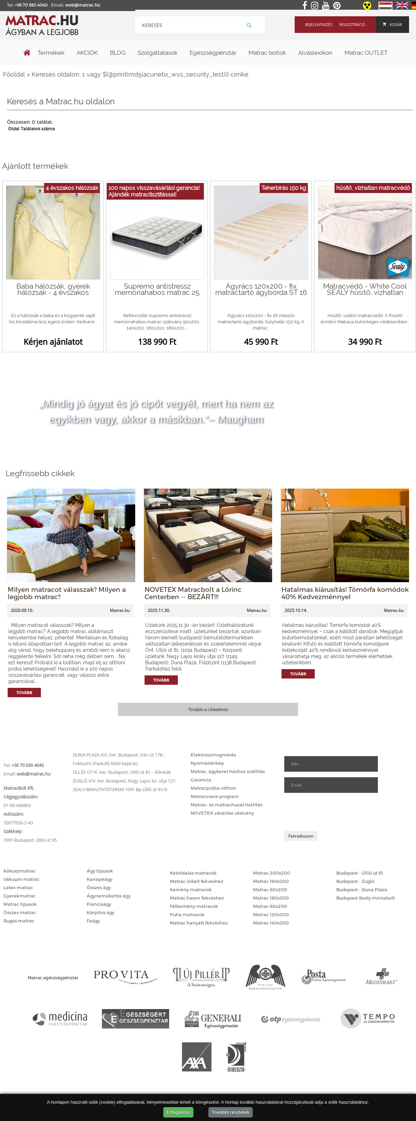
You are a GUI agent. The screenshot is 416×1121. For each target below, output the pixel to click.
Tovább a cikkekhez (208, 709)
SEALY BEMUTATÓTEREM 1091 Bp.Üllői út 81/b (120, 789)
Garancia (201, 779)
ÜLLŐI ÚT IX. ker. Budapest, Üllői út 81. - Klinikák (122, 772)
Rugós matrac (18, 920)
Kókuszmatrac (19, 871)
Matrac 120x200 (271, 914)
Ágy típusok (100, 871)
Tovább (24, 692)
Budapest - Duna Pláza (361, 889)
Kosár (392, 24)
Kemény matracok (191, 889)
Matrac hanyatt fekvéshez (199, 923)
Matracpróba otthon (213, 788)
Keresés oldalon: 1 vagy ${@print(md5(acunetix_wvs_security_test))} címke (140, 74)
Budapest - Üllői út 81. (360, 873)
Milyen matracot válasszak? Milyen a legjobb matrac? (67, 593)
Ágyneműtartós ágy (109, 896)
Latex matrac (18, 887)
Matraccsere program (215, 796)
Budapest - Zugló (355, 881)
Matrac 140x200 (271, 923)
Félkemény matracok (194, 906)
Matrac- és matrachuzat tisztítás (226, 804)
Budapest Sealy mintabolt (365, 898)
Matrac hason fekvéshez (197, 898)
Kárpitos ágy (100, 912)
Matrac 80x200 (270, 889)
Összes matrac (19, 912)
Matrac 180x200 (271, 898)
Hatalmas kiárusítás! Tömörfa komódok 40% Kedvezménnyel (345, 593)
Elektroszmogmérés (213, 754)
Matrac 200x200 (271, 873)
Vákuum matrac (21, 879)
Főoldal (14, 74)
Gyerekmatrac (19, 896)
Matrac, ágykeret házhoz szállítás (228, 771)
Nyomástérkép (207, 763)
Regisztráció (352, 24)
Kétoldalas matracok (193, 873)
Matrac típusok (20, 904)
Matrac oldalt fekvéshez (196, 881)
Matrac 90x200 (270, 906)
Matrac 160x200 (271, 881)
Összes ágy (99, 887)
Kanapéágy (99, 879)
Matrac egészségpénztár (53, 977)
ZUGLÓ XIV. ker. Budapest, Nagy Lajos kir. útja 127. (124, 781)
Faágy (93, 920)
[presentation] (337, 811)
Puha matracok (187, 914)
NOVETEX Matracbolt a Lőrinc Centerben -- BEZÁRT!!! (193, 593)
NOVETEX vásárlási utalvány (222, 813)
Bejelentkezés (318, 24)
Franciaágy (99, 904)
